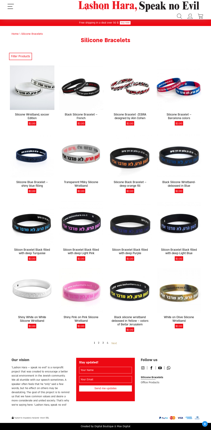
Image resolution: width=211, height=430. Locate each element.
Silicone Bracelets (152, 377)
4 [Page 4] (107, 343)
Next (114, 343)
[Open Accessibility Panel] (205, 424)
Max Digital (123, 426)
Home (15, 34)
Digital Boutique (104, 426)
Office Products (150, 382)
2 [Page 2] (98, 343)
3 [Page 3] (103, 343)
